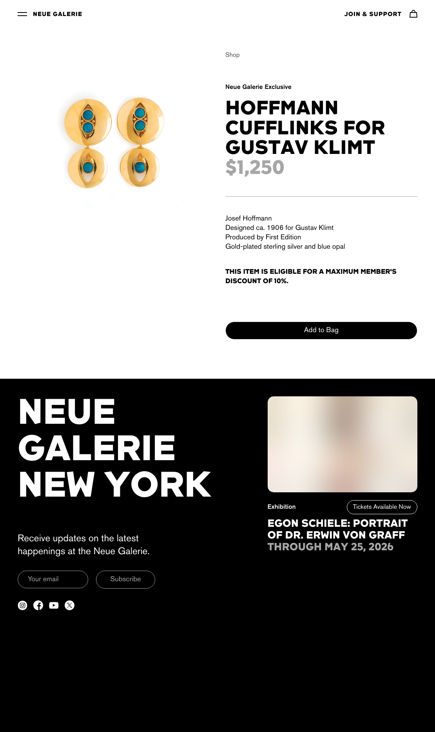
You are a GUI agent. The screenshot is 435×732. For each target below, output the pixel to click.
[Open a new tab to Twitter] (69, 605)
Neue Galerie (57, 14)
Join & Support (373, 14)
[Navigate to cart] (413, 14)
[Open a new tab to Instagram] (22, 605)
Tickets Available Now (382, 507)
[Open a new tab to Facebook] (38, 605)
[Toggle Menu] (22, 13)
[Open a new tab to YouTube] (54, 605)
